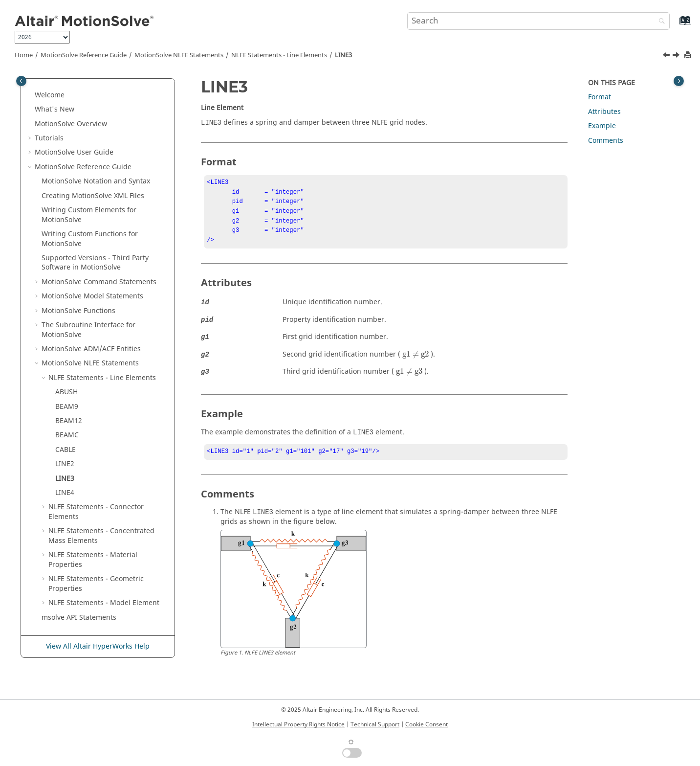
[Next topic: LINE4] (677, 56)
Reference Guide (84, 55)
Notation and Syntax (96, 181)
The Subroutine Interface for (88, 330)
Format (599, 97)
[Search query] (538, 21)
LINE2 (64, 464)
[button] (31, 95)
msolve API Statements (79, 617)
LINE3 (343, 55)
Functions (78, 311)
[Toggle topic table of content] (679, 81)
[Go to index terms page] (675, 25)
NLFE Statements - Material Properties (92, 560)
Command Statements (99, 282)
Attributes (604, 112)
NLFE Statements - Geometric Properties (96, 584)
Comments (605, 140)
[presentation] (415, 361)
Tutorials (49, 138)
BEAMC (67, 435)
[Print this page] (689, 55)
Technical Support (374, 724)
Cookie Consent (426, 724)
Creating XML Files (93, 196)
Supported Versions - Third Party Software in (95, 263)
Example (602, 126)
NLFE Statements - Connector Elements (96, 512)
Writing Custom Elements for (89, 215)
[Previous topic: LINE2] (667, 56)
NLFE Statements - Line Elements (279, 55)
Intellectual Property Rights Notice (298, 724)
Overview (71, 124)
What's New (54, 109)
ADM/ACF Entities (91, 349)
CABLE (65, 450)
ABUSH (66, 392)
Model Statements (92, 296)
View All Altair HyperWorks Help (98, 646)
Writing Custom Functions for (90, 239)
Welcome (50, 95)
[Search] (659, 21)
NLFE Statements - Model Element (103, 603)
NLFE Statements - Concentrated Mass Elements (101, 536)
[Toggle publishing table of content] (21, 81)
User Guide (74, 152)
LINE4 (64, 493)
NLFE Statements (178, 55)
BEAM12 (68, 421)
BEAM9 (66, 407)
